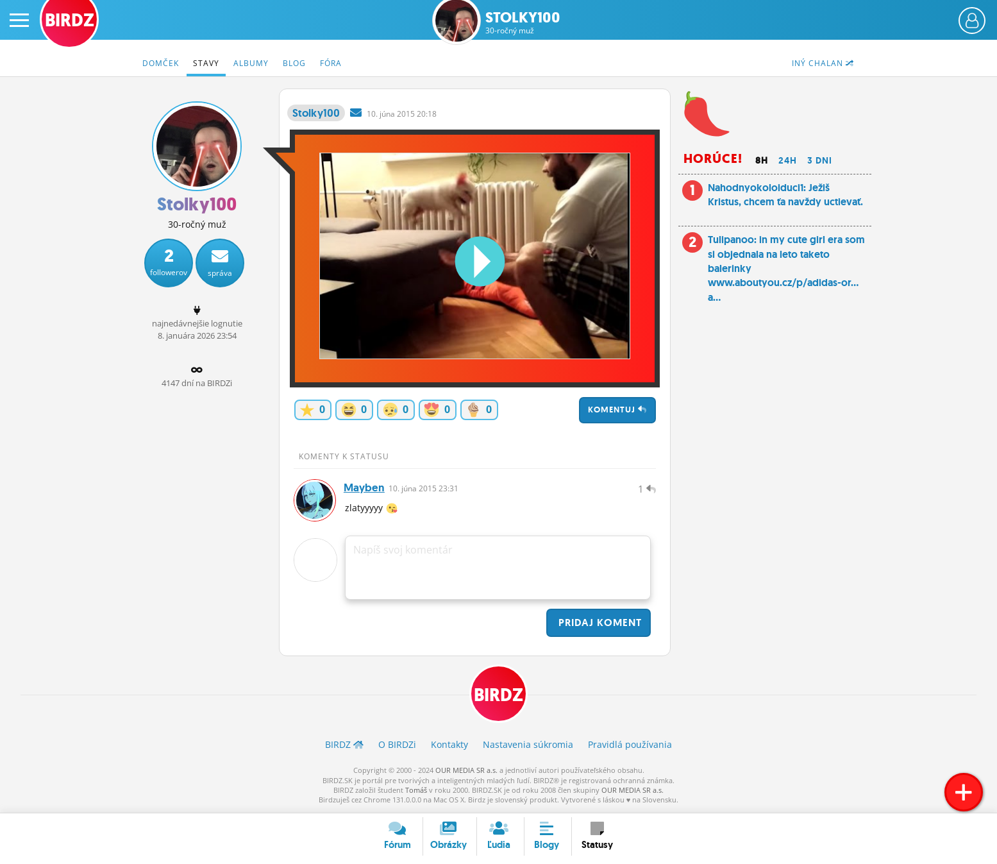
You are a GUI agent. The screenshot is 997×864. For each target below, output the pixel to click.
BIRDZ (498, 696)
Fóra (331, 63)
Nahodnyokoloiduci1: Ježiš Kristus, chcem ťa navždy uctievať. (785, 194)
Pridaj (598, 624)
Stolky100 (522, 23)
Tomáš (416, 792)
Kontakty (449, 746)
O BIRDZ (397, 746)
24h (787, 160)
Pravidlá (630, 746)
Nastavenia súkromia (528, 746)
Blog (294, 63)
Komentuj (617, 409)
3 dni (819, 160)
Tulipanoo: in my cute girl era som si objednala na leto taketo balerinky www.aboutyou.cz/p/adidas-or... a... (786, 268)
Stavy (206, 63)
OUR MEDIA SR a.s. (466, 772)
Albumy (251, 63)
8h (761, 160)
